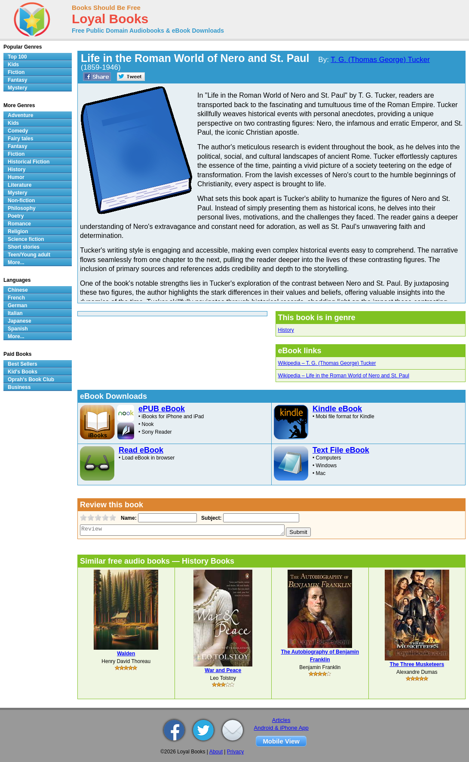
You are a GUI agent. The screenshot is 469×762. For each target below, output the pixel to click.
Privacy (235, 752)
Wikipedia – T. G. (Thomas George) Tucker (327, 363)
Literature (19, 185)
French (16, 298)
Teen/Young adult (29, 255)
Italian (15, 313)
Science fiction (26, 239)
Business (19, 387)
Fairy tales (20, 139)
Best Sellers (22, 364)
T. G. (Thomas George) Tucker (380, 60)
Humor (16, 177)
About (216, 752)
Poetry (16, 216)
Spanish (18, 329)
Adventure (20, 115)
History (286, 330)
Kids (13, 65)
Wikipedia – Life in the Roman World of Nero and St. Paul (343, 376)
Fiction (16, 72)
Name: (128, 518)
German (17, 305)
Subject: (210, 518)
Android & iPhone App (281, 728)
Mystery (17, 88)
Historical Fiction (28, 162)
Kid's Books (22, 372)
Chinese (18, 290)
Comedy (18, 131)
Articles (281, 720)
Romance (19, 224)
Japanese (19, 321)
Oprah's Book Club (31, 379)
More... (16, 262)
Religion (18, 231)
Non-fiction (21, 200)
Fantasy (17, 80)
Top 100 (17, 57)
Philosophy (22, 208)
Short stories (24, 247)
